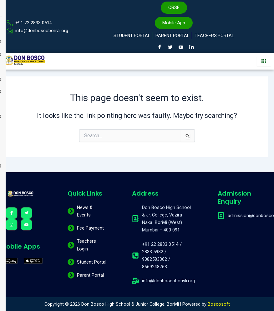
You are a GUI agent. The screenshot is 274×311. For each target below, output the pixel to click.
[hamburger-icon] (264, 61)
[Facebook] (159, 47)
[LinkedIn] (191, 47)
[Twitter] (170, 47)
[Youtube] (180, 47)
